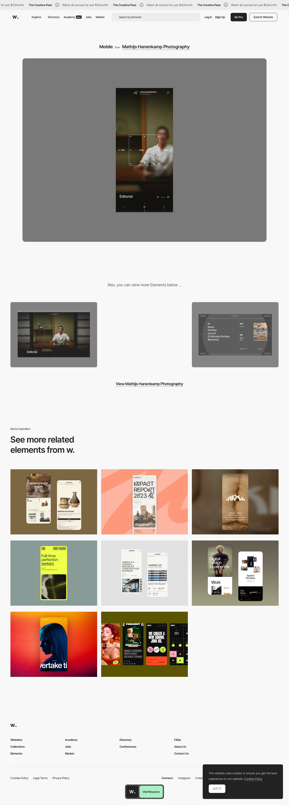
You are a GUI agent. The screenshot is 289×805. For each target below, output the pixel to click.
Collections (17, 746)
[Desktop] (53, 334)
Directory (54, 17)
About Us (180, 746)
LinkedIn (200, 778)
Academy (73, 17)
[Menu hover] (235, 334)
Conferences (128, 746)
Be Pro (239, 17)
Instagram (184, 778)
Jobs (89, 17)
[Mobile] (144, 501)
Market (100, 17)
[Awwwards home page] (132, 792)
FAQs (177, 739)
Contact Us (181, 753)
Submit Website (263, 17)
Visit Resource (151, 791)
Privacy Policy (61, 778)
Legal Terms (40, 778)
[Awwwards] (15, 17)
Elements (16, 753)
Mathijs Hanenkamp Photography (156, 46)
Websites (16, 739)
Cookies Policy (19, 778)
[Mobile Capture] (53, 501)
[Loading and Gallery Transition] (144, 334)
